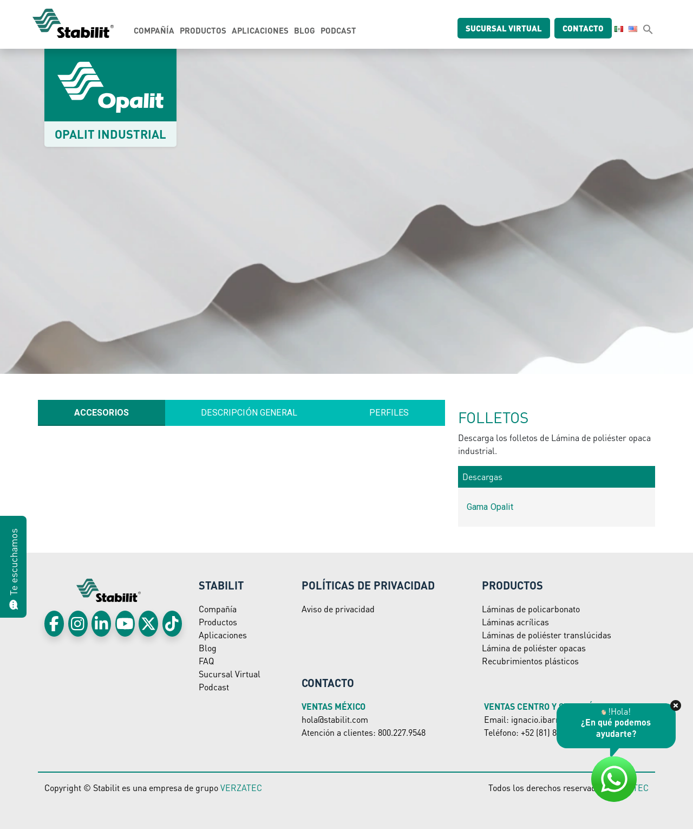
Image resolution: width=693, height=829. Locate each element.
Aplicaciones (260, 30)
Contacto (587, 28)
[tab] (101, 413)
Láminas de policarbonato (531, 608)
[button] (648, 28)
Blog (304, 30)
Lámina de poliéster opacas (534, 647)
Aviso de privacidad (338, 608)
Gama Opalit (490, 507)
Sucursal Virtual (229, 673)
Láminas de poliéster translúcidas (546, 634)
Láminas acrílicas (515, 621)
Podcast (338, 30)
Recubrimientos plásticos (530, 660)
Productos (203, 30)
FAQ (206, 660)
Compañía (154, 30)
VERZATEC (241, 787)
